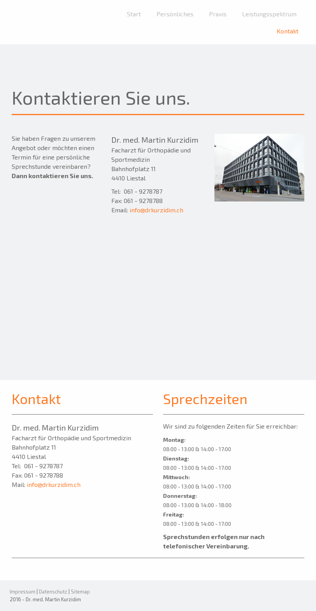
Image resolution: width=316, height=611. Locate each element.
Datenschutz (53, 591)
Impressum (22, 591)
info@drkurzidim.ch (156, 210)
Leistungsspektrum (269, 14)
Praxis (217, 14)
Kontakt (287, 31)
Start (134, 14)
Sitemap (80, 591)
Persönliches (174, 14)
